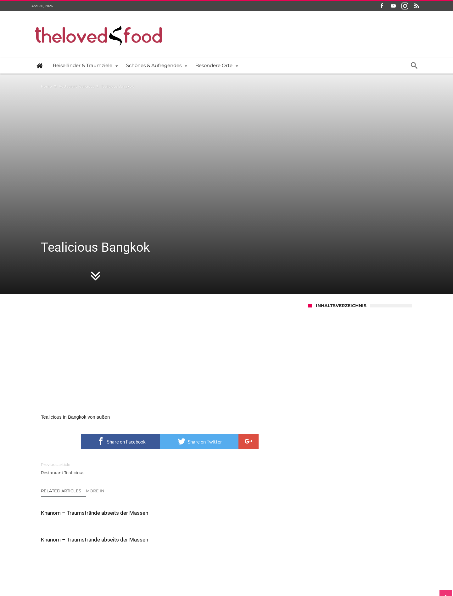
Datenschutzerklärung (236, 569)
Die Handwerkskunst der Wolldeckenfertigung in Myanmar (256, 486)
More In (95, 404)
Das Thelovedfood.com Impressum (294, 569)
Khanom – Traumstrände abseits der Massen (80, 430)
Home (46, 86)
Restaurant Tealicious (76, 86)
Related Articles (61, 404)
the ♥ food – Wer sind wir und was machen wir (169, 569)
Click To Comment (170, 537)
